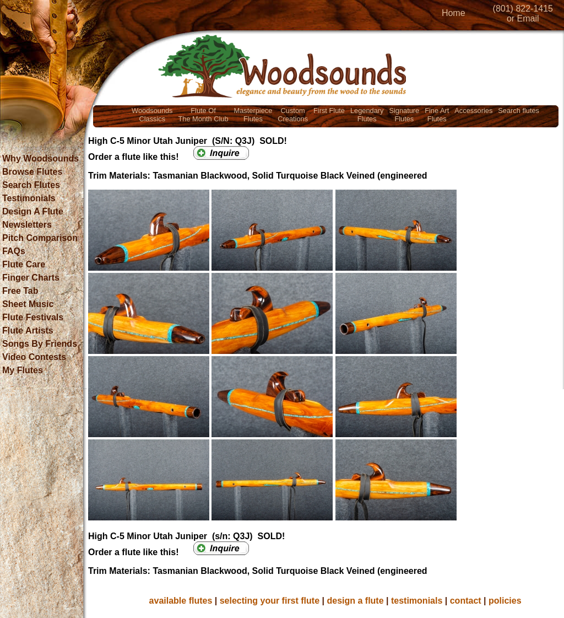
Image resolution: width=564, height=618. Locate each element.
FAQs (13, 251)
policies (505, 600)
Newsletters (27, 224)
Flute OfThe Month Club (203, 114)
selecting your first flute (269, 600)
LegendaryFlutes (366, 114)
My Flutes (22, 370)
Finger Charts (30, 277)
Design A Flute (32, 211)
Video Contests (34, 357)
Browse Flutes (32, 171)
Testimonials (29, 198)
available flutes (181, 600)
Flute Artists (27, 330)
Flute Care (23, 264)
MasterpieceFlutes (253, 114)
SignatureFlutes (404, 114)
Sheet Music (27, 304)
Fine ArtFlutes (437, 114)
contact (465, 600)
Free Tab (20, 290)
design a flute (355, 600)
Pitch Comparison (40, 238)
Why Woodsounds (40, 158)
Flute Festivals (32, 317)
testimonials (416, 600)
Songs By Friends (39, 343)
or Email (523, 18)
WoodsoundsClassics (152, 114)
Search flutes (518, 110)
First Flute (329, 110)
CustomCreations (293, 114)
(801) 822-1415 (523, 8)
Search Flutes (31, 185)
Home (453, 13)
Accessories (473, 110)
